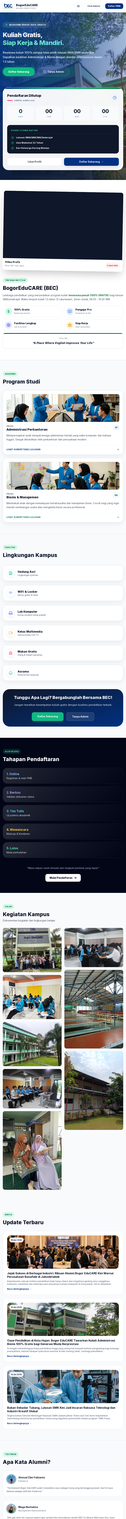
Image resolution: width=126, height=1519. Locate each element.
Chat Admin (93, 6)
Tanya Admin (53, 71)
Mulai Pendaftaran (63, 877)
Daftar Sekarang (18, 71)
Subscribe (112, 265)
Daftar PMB (114, 6)
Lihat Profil (34, 161)
